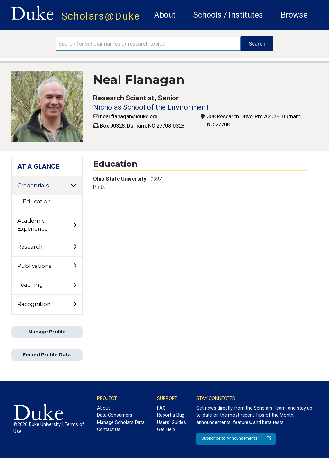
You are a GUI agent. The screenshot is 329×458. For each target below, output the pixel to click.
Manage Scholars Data (121, 422)
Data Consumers (114, 415)
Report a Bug (170, 415)
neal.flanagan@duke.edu (129, 116)
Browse (294, 15)
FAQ (161, 408)
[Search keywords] (148, 44)
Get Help (166, 429)
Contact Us (108, 429)
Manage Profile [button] (47, 332)
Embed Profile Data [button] (47, 355)
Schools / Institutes (228, 15)
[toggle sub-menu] (74, 225)
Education (37, 201)
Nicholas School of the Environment (151, 107)
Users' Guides (171, 422)
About (165, 15)
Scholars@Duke (100, 16)
